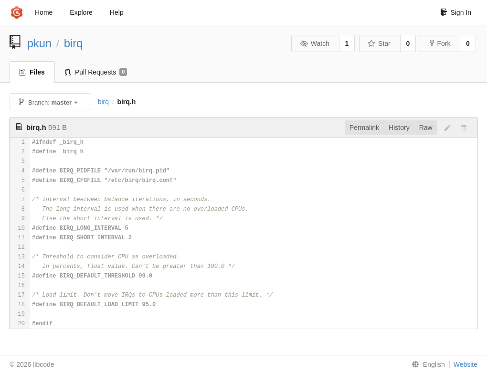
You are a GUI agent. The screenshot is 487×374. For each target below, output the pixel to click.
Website (465, 364)
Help (117, 12)
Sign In (455, 12)
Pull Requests (96, 72)
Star (379, 43)
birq (73, 43)
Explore (81, 12)
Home (44, 12)
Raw (426, 127)
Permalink (364, 127)
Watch (314, 43)
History (399, 127)
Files (32, 72)
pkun (39, 43)
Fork (440, 43)
